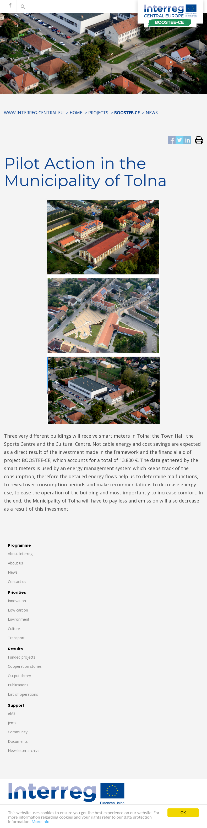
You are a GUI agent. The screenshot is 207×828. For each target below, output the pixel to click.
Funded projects (21, 657)
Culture (14, 628)
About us (15, 563)
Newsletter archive (24, 750)
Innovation (17, 600)
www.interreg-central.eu (34, 113)
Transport (16, 637)
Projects (98, 113)
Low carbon (18, 610)
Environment (18, 619)
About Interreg (20, 553)
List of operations (23, 694)
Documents (18, 741)
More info (41, 822)
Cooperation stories (25, 666)
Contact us (17, 581)
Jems (12, 722)
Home (76, 113)
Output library (19, 675)
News (152, 113)
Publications (18, 684)
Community (18, 731)
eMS (11, 713)
